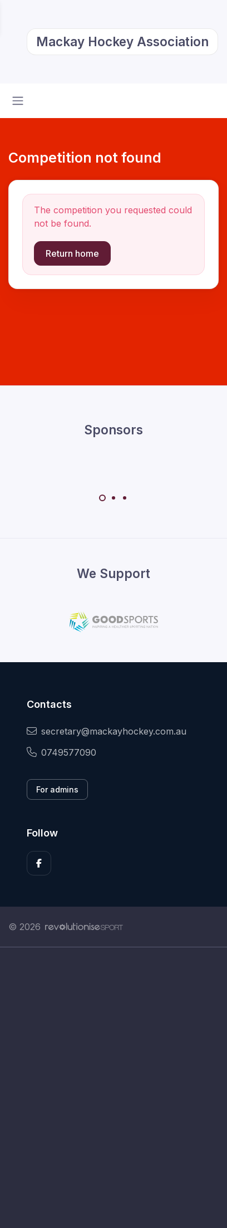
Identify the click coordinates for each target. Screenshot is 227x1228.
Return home (72, 253)
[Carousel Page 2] (113, 498)
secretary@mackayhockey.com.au (106, 731)
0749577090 (61, 752)
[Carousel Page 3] (124, 498)
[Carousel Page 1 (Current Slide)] (102, 498)
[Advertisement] (113, 1087)
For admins (57, 789)
